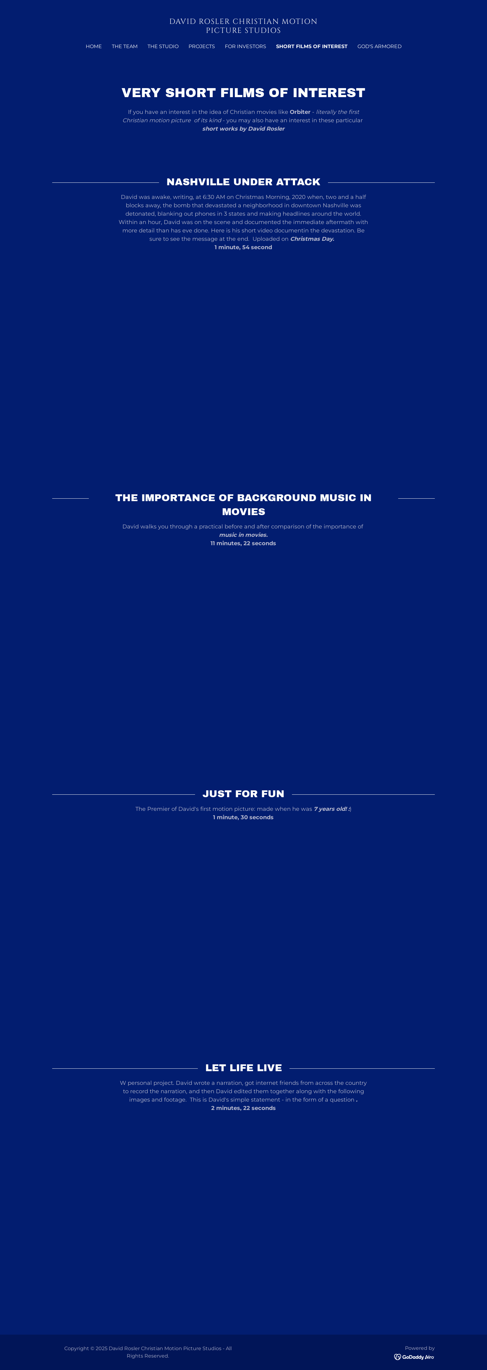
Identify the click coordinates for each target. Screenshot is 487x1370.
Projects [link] (202, 46)
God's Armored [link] (379, 46)
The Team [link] (125, 46)
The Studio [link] (163, 46)
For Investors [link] (245, 46)
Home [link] (94, 46)
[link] (243, 31)
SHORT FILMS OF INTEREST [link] (312, 46)
